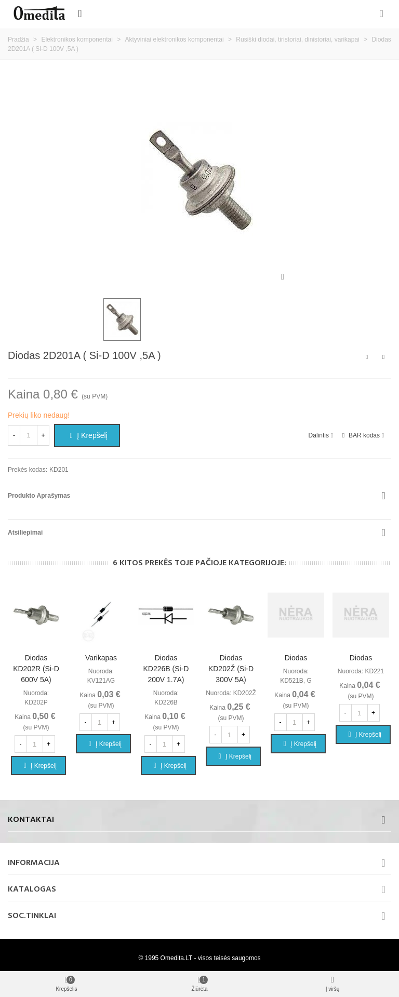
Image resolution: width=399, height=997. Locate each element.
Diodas (296, 658)
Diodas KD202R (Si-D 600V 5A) (36, 669)
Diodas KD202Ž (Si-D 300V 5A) (231, 669)
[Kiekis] (28, 435)
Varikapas (101, 658)
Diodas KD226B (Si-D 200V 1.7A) (166, 669)
